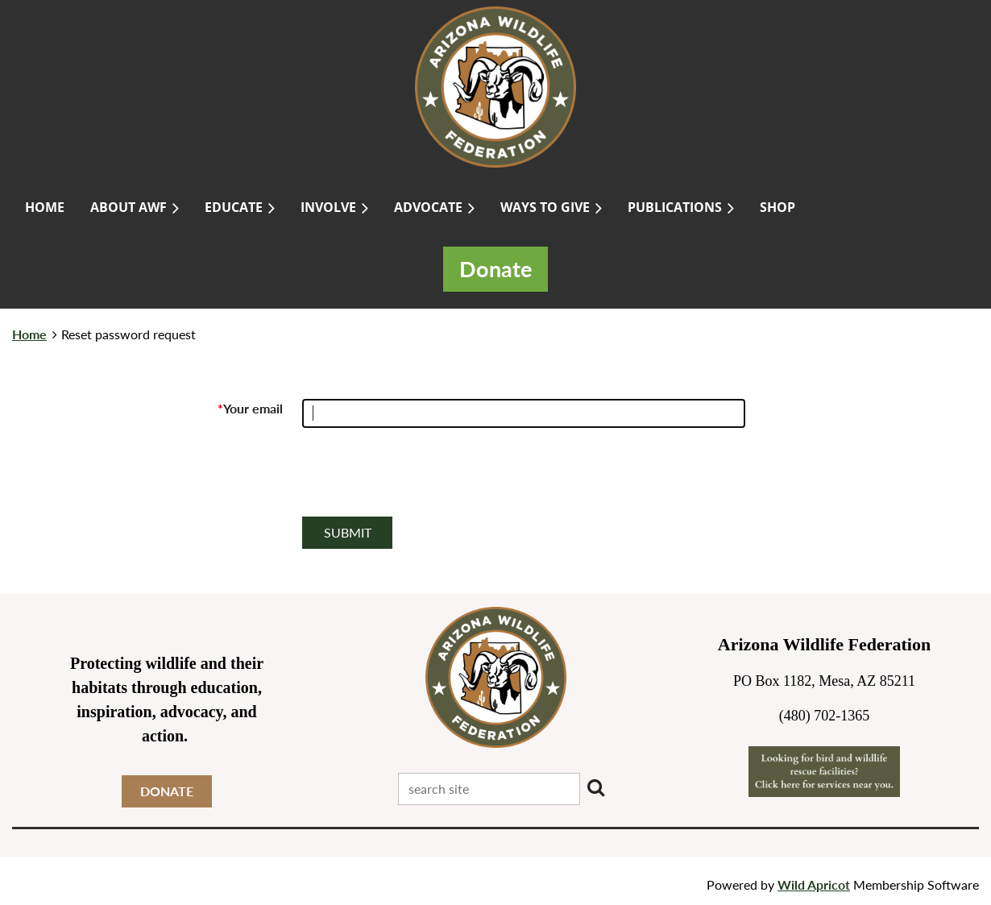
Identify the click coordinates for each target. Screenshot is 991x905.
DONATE (166, 791)
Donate (495, 269)
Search (595, 787)
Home (29, 334)
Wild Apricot (813, 884)
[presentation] (424, 478)
